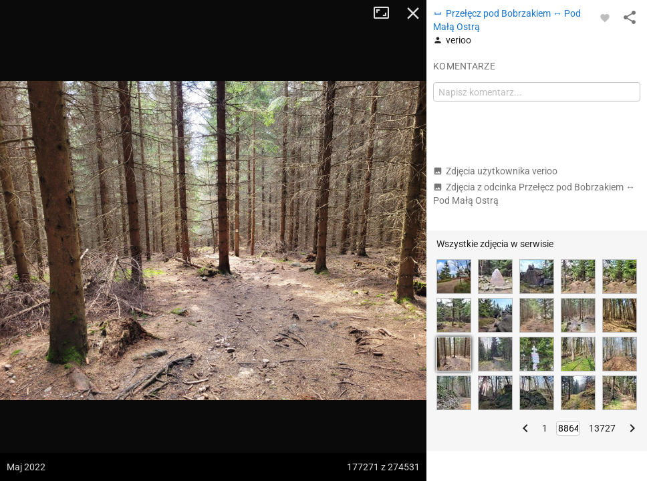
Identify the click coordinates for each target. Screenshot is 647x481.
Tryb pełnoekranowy (386, 13)
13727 (602, 428)
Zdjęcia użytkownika (495, 171)
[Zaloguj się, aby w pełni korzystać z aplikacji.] (605, 17)
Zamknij (413, 13)
